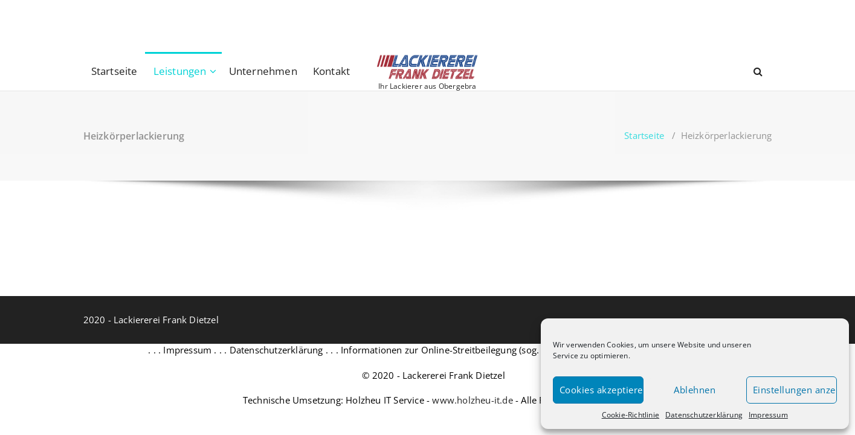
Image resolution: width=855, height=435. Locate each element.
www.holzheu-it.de (472, 400)
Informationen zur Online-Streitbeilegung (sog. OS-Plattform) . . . (479, 350)
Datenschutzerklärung (704, 415)
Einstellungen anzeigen (795, 390)
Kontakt (331, 71)
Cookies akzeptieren (602, 390)
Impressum (768, 415)
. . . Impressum (179, 350)
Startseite (114, 71)
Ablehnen (694, 390)
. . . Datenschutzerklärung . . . (276, 350)
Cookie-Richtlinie (630, 415)
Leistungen (180, 71)
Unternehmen (263, 71)
